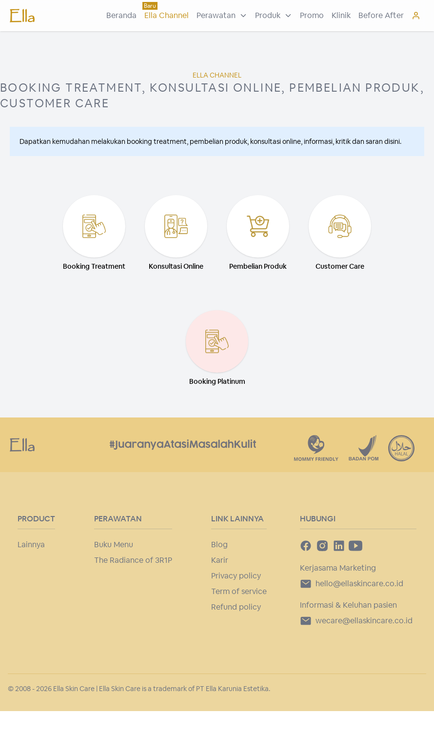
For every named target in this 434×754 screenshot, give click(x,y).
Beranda (121, 15)
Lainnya (31, 544)
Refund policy (236, 607)
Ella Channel (166, 15)
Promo (312, 15)
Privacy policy (236, 576)
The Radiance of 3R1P (133, 560)
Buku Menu (113, 544)
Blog (219, 544)
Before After (381, 15)
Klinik (341, 15)
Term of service (239, 591)
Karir (219, 560)
